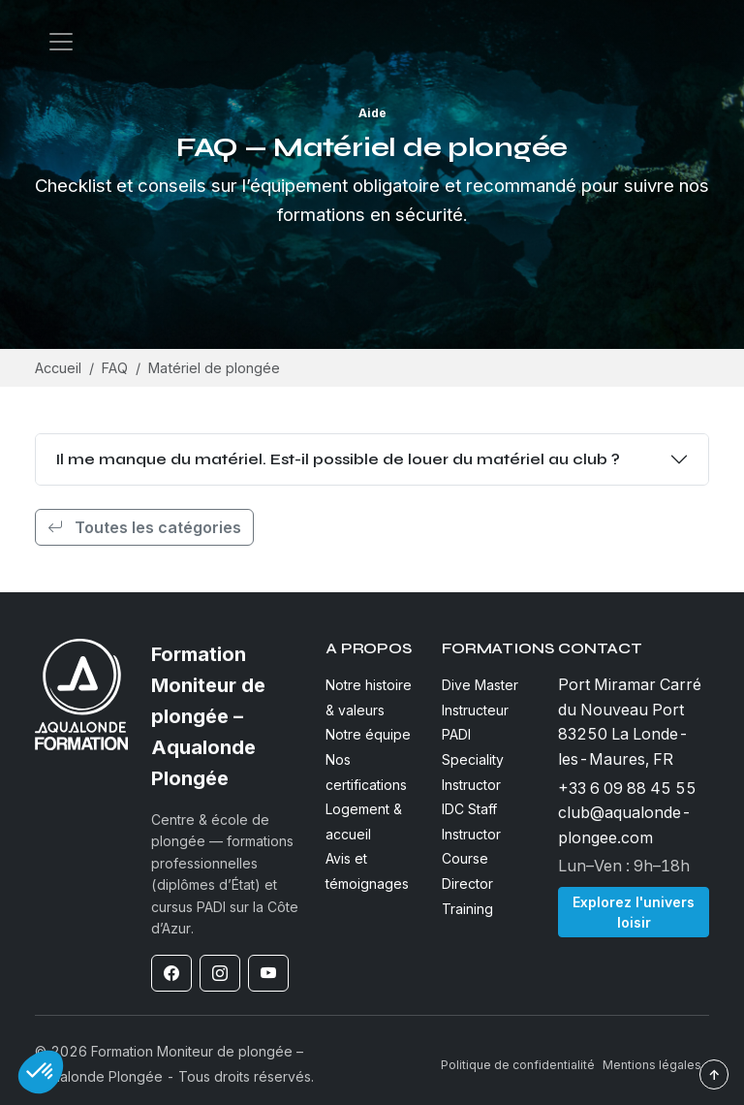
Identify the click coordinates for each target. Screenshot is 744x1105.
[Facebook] (171, 973)
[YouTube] (268, 973)
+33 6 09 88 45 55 (627, 788)
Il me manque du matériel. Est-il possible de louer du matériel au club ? (337, 459)
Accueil (58, 368)
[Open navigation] (61, 41)
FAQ (115, 368)
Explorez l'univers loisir (634, 912)
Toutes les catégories (144, 527)
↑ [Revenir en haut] (714, 1074)
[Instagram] (220, 973)
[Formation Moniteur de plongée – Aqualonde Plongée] (226, 716)
